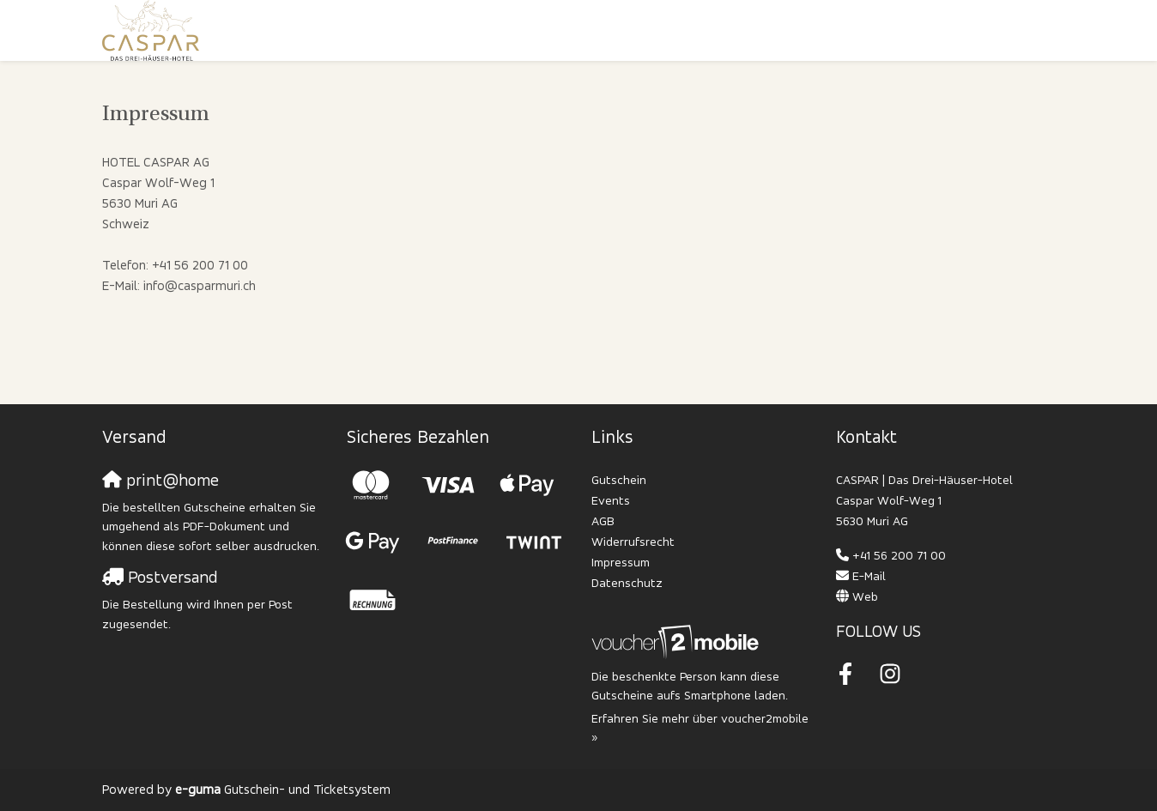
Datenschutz (627, 582)
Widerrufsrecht (633, 541)
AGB (603, 520)
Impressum (620, 561)
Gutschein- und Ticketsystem (283, 789)
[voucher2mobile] (677, 640)
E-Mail (869, 575)
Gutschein (618, 479)
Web (865, 596)
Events (610, 500)
